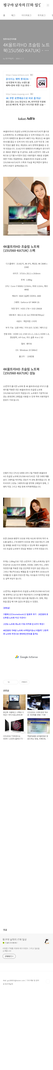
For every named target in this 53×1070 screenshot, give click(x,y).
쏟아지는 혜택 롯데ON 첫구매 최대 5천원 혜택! (18, 78)
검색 (42, 5)
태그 (13, 15)
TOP (48, 981)
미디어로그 (26, 15)
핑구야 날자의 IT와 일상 (22, 5)
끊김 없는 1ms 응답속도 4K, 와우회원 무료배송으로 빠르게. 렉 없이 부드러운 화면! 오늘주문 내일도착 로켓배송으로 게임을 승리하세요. (26, 103)
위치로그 (42, 15)
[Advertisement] (26, 437)
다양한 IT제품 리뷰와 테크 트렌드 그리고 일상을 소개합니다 (21, 949)
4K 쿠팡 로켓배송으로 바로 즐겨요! (23, 98)
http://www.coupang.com (17, 94)
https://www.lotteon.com (17, 75)
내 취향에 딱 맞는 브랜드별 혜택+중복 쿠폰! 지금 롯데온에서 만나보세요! (18, 84)
